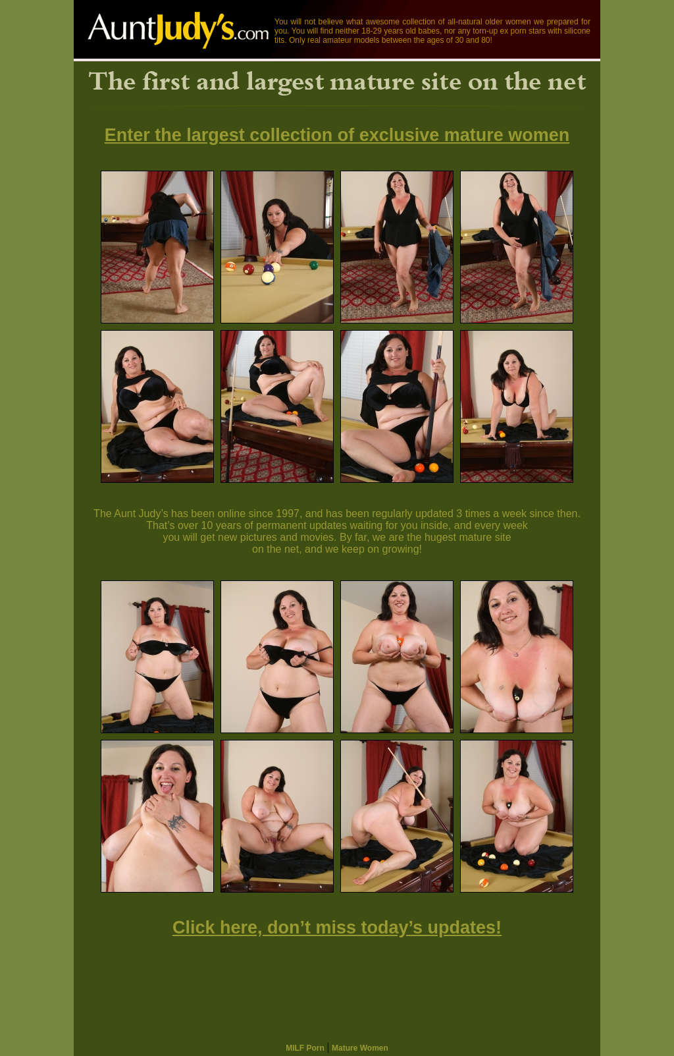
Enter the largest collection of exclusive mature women (337, 135)
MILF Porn (305, 1048)
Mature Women (360, 1048)
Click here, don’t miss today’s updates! (337, 927)
